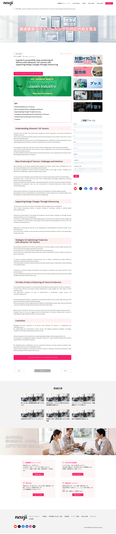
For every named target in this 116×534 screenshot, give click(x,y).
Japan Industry (19, 53)
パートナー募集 (75, 517)
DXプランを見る (38, 495)
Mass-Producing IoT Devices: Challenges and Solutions (28, 109)
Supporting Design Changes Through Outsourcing (27, 112)
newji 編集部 (18, 56)
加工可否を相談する (77, 475)
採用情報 (67, 517)
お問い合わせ (109, 3)
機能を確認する (77, 495)
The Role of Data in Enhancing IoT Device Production (28, 117)
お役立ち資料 (100, 3)
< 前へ (19, 371)
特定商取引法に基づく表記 (55, 517)
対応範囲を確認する (38, 475)
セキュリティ (93, 517)
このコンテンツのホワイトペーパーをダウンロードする (28, 73)
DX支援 (83, 3)
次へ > (66, 371)
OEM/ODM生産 (75, 3)
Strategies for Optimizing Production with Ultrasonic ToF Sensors (31, 114)
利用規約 (44, 517)
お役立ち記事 (91, 3)
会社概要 (31, 519)
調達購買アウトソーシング (64, 3)
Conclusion (17, 119)
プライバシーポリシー (34, 517)
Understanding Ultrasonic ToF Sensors (24, 107)
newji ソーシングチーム (30, 56)
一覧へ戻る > (42, 371)
